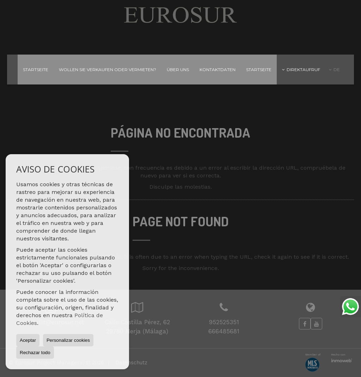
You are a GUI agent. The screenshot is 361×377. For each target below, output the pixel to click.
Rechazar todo (35, 352)
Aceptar (28, 340)
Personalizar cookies (68, 340)
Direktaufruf (301, 69)
